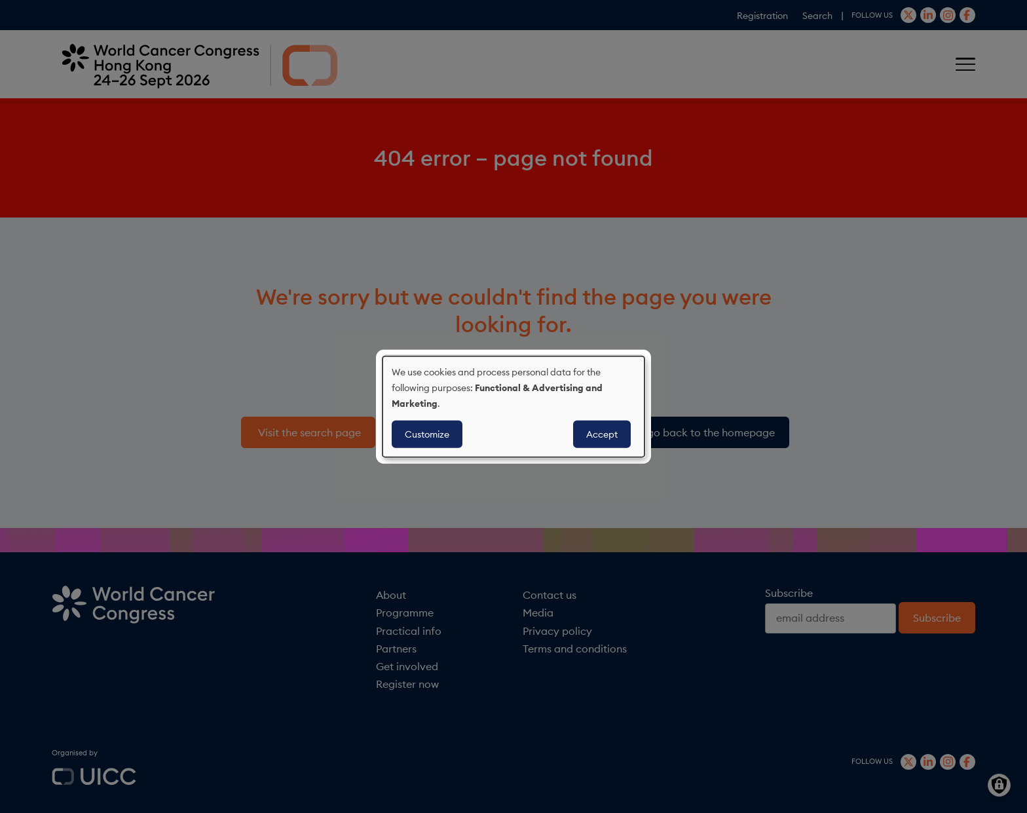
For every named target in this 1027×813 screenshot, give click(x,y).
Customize (427, 434)
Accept (602, 434)
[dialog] (513, 406)
